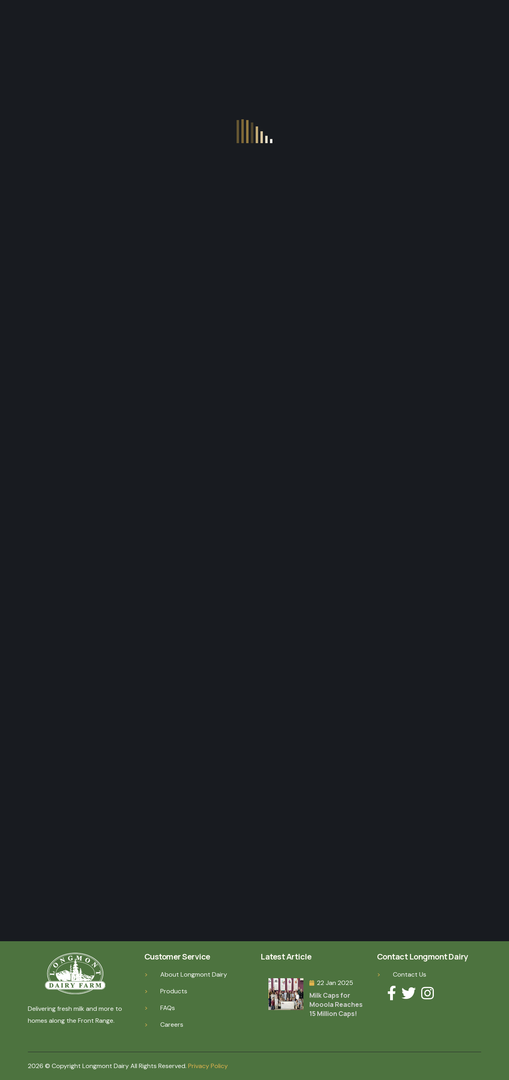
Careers (171, 1024)
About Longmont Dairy (193, 974)
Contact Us (409, 974)
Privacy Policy (208, 1066)
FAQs (167, 1008)
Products (173, 991)
